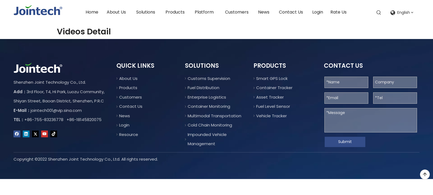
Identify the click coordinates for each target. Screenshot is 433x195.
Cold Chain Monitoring (210, 125)
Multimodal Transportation (214, 116)
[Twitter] (35, 134)
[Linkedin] (26, 134)
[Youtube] (44, 134)
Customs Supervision (209, 78)
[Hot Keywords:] (379, 13)
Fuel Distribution (203, 87)
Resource (128, 134)
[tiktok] (53, 134)
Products (128, 87)
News (124, 116)
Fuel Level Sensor (273, 106)
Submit (345, 141)
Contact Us (130, 106)
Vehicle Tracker (271, 116)
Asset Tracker (270, 97)
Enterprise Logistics (207, 97)
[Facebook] (17, 134)
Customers (130, 97)
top (425, 175)
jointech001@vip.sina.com (56, 110)
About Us (128, 78)
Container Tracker (274, 87)
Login (124, 125)
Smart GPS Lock (272, 78)
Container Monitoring (209, 106)
